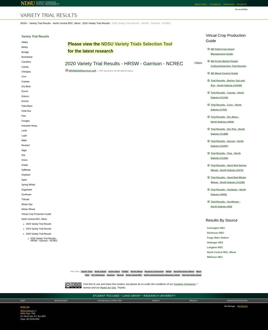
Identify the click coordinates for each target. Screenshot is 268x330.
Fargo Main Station (218, 237)
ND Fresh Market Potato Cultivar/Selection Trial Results (228, 63)
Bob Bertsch (242, 306)
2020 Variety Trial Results (96, 23)
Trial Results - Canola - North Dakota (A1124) (227, 95)
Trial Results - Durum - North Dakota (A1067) (227, 143)
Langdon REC (215, 247)
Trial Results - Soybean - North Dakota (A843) (228, 192)
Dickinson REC (215, 232)
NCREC (125, 271)
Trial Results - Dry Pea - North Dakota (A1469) (228, 131)
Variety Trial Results (48, 15)
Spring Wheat (136, 271)
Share (198, 62)
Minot (198, 271)
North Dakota (100, 271)
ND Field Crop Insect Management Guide (222, 51)
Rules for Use (108, 287)
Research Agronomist (154, 271)
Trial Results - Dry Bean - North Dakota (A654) (225, 119)
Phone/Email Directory (110, 300)
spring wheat (114, 271)
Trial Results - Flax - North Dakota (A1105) (226, 156)
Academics (215, 4)
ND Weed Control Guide (224, 73)
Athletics (242, 4)
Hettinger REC (215, 242)
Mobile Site (25, 307)
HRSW (168, 271)
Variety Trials (86, 271)
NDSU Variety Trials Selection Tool (136, 44)
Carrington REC (216, 228)
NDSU (23, 23)
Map (22, 300)
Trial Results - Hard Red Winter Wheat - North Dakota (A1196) (228, 180)
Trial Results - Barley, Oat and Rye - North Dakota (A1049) (228, 83)
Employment (61, 300)
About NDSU (200, 4)
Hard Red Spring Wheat (184, 271)
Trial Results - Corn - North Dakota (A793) (226, 107)
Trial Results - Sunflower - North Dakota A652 (225, 204)
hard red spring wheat (191, 275)
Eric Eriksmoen (98, 275)
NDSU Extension (27, 311)
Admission (228, 4)
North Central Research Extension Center (162, 275)
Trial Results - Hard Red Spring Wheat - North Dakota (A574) (228, 168)
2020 (87, 275)
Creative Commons (185, 284)
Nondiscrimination (237, 300)
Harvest (120, 275)
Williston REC (215, 257)
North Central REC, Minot (66, 23)
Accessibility (241, 9)
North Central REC (134, 275)
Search (156, 300)
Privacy (193, 300)
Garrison (111, 275)
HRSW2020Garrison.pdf (81, 70)
